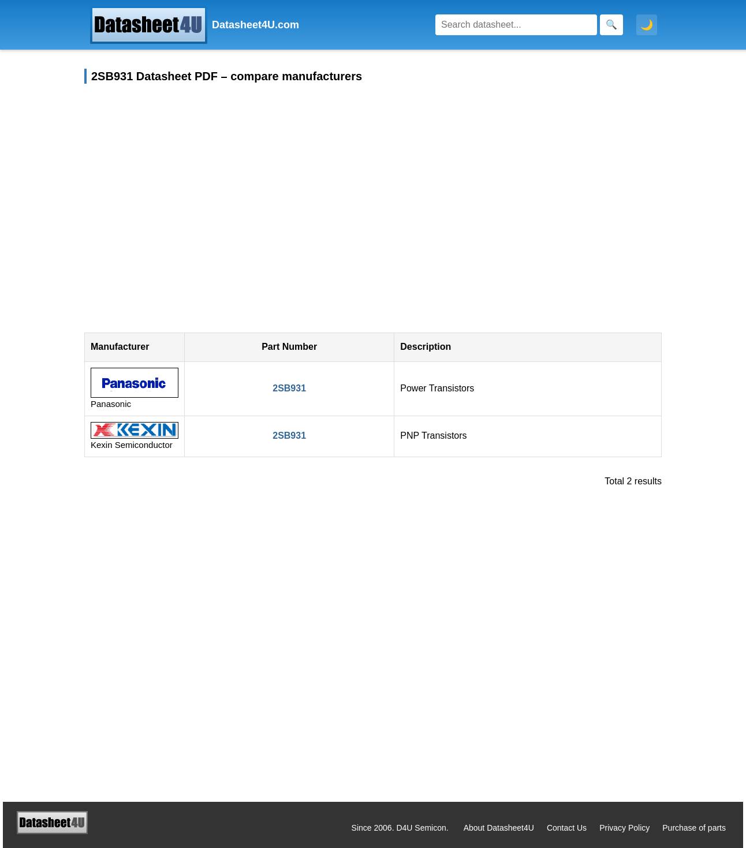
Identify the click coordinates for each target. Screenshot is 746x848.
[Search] (516, 24)
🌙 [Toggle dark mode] (646, 25)
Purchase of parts (694, 827)
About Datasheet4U (499, 827)
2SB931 (289, 388)
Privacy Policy (624, 827)
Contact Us (567, 827)
